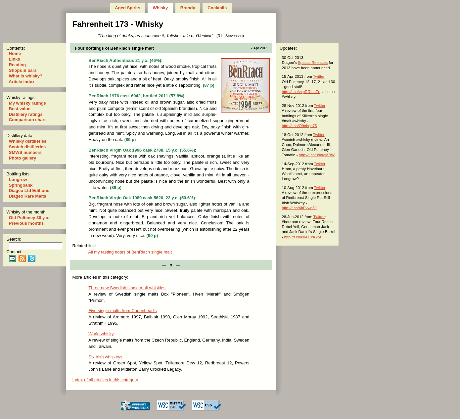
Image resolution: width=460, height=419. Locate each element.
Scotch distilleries (27, 146)
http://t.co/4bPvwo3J (299, 208)
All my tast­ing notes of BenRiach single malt (130, 252)
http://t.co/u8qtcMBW (317, 155)
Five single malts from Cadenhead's (122, 310)
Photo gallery (22, 158)
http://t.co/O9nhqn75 (299, 125)
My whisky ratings (27, 103)
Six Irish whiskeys (105, 356)
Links (14, 59)
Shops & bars (23, 70)
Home (15, 53)
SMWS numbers (25, 152)
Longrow (18, 179)
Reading (17, 64)
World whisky (101, 333)
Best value (19, 108)
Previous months (26, 223)
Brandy (187, 7)
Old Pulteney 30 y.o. (29, 217)
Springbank (21, 185)
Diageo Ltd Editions (29, 190)
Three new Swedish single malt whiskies (126, 287)
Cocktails (217, 7)
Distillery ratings (26, 114)
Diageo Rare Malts (27, 196)
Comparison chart (27, 119)
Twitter (318, 76)
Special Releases (313, 62)
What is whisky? (25, 75)
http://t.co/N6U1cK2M (302, 237)
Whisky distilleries (28, 141)
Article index (22, 81)
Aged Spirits (127, 7)
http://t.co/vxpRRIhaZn (301, 91)
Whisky (160, 7)
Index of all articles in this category (105, 379)
